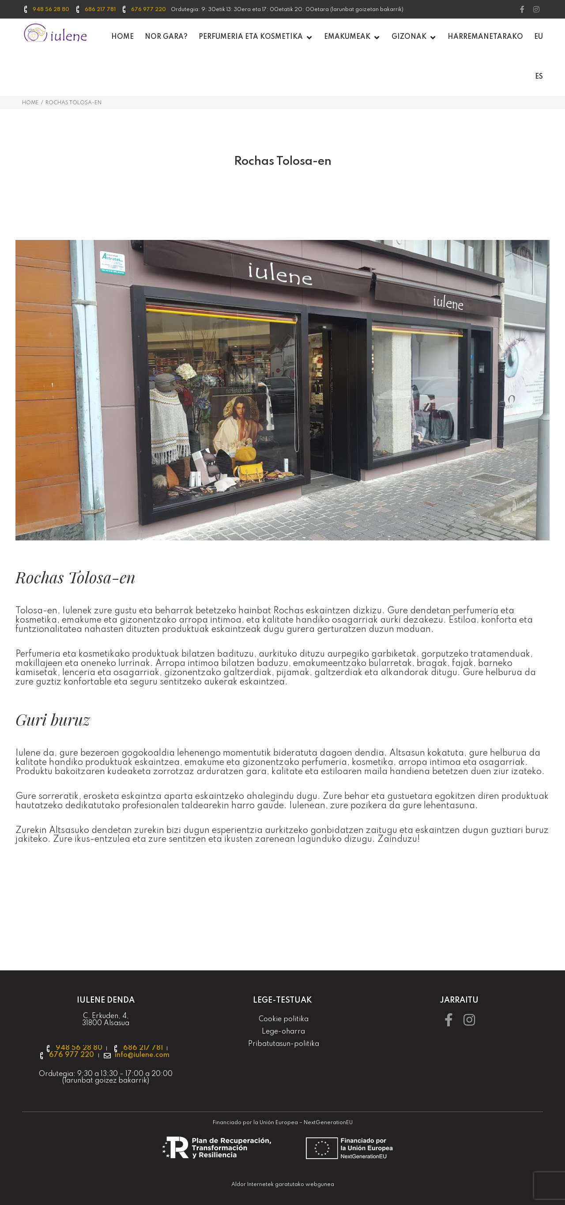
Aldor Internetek (252, 1184)
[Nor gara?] (166, 37)
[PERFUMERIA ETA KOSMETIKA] (256, 37)
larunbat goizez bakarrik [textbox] (105, 1080)
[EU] (538, 37)
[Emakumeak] (352, 37)
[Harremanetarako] (485, 37)
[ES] (539, 77)
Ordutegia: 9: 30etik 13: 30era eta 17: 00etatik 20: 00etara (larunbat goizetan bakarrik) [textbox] (287, 9)
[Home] (122, 37)
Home (30, 103)
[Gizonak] (414, 37)
